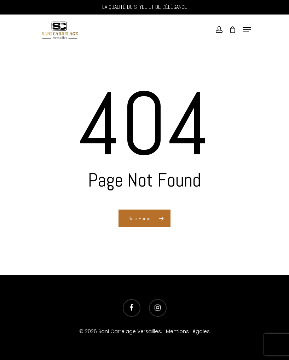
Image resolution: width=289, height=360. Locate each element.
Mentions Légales (188, 331)
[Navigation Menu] (247, 29)
